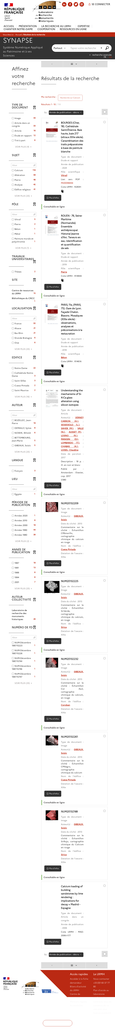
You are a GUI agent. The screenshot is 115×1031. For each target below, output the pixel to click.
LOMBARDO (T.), (71, 453)
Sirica (65, 638)
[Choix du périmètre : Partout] (60, 48)
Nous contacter (101, 992)
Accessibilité (76, 1019)
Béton (65, 368)
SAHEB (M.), (68, 439)
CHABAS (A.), (70, 457)
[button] (23, 292)
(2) (23, 541)
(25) (24, 196)
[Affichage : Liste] (74, 64)
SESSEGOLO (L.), (71, 435)
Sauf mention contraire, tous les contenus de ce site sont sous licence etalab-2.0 (102, 1019)
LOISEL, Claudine (71, 460)
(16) (24, 396)
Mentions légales (78, 1015)
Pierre (65, 279)
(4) (23, 146)
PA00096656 (68, 190)
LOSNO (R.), (70, 446)
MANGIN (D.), (70, 450)
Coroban (66, 716)
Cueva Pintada (69, 560)
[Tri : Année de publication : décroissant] (66, 112)
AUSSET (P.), (75, 442)
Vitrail (65, 182)
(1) (23, 248)
